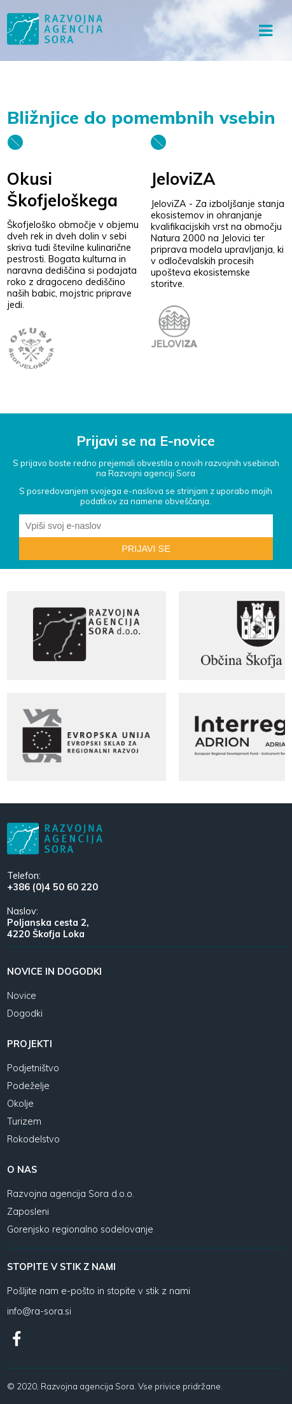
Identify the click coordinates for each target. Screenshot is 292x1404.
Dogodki (25, 1013)
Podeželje (28, 1086)
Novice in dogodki (54, 971)
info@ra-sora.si (39, 1311)
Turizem (24, 1121)
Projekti (29, 1044)
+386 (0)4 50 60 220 (52, 887)
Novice (21, 995)
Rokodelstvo (33, 1139)
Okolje (20, 1103)
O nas (22, 1169)
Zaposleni (28, 1211)
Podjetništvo (33, 1068)
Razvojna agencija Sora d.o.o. (70, 1194)
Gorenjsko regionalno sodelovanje (80, 1229)
